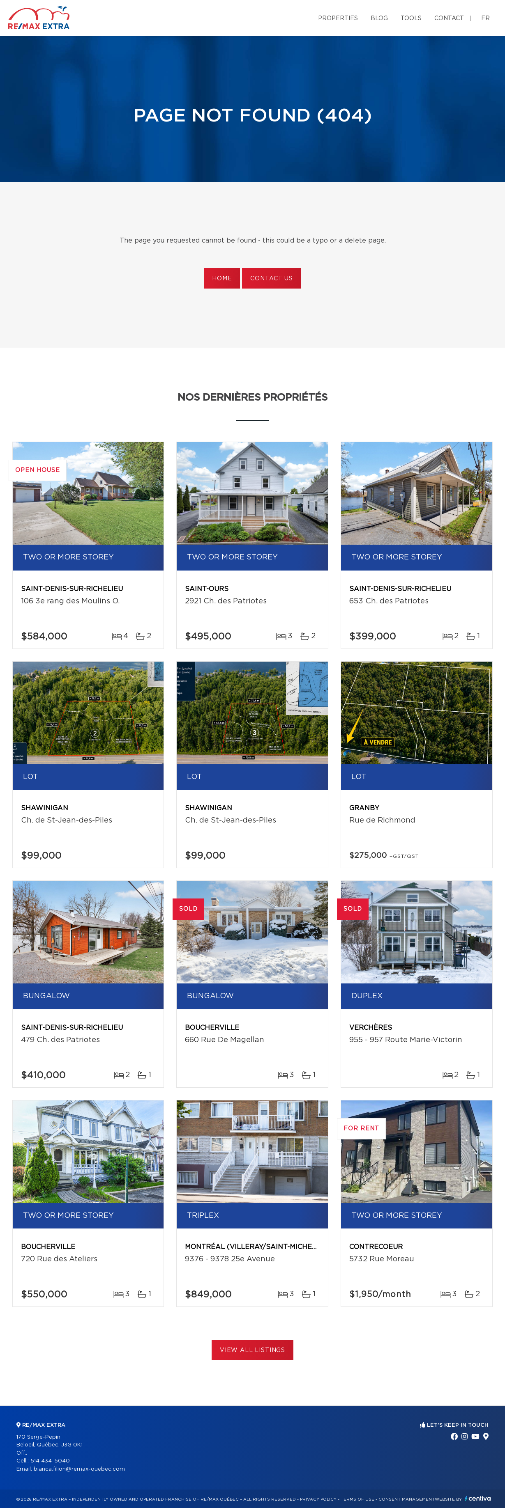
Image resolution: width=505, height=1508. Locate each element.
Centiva (478, 1498)
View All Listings (252, 1350)
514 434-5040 (50, 1461)
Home (222, 279)
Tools (411, 18)
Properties (338, 18)
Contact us (271, 279)
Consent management (406, 1499)
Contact (449, 18)
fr (485, 18)
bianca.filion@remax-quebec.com (79, 1469)
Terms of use (357, 1499)
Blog (379, 18)
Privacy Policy (318, 1499)
